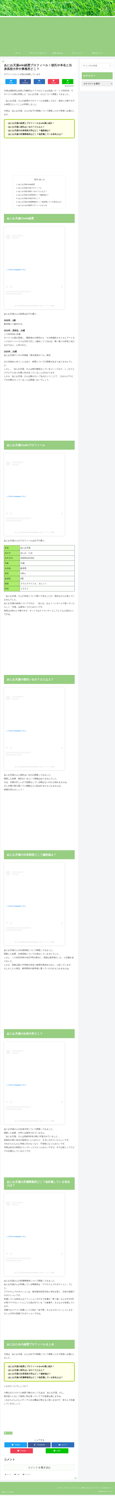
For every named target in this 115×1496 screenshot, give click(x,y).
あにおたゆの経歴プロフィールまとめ (32, 206)
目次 (36, 179)
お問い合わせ (83, 1489)
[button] (110, 65)
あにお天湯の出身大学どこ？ (28, 199)
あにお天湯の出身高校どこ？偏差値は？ (33, 195)
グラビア (8, 1434)
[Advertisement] (57, 33)
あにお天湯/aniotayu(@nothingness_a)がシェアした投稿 (34, 307)
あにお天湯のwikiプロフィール (29, 188)
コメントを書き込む (39, 1468)
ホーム (56, 1489)
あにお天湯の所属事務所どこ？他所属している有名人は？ (40, 203)
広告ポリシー (107, 1489)
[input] (97, 65)
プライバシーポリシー (69, 1489)
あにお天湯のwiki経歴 (25, 185)
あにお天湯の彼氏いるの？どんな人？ (32, 192)
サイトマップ (95, 1489)
